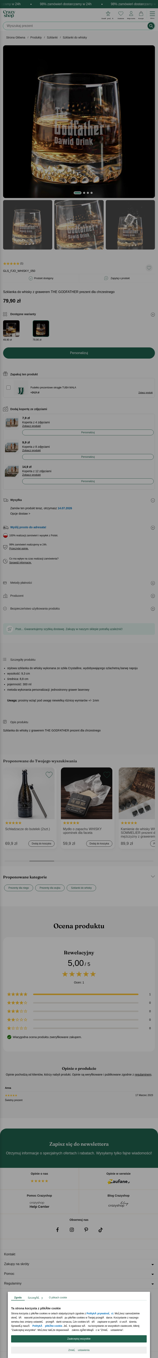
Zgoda (18, 1297)
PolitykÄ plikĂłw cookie (47, 1325)
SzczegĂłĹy (35, 1297)
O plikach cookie (58, 1297)
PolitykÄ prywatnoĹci (100, 1313)
